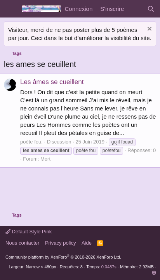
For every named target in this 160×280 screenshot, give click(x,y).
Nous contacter (22, 243)
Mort (45, 159)
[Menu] (11, 9)
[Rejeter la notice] (148, 30)
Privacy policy (60, 243)
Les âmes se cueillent (51, 82)
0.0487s (109, 266)
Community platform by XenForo (63, 257)
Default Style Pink (28, 231)
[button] (154, 273)
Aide (87, 243)
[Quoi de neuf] (135, 9)
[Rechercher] (150, 9)
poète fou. (31, 142)
